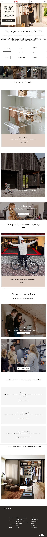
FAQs (10, 523)
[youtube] (11, 510)
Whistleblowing (34, 529)
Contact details (12, 525)
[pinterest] (9, 510)
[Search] (35, 1)
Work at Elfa (18, 527)
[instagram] (4, 510)
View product (23, 142)
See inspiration (23, 282)
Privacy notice (34, 527)
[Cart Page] (45, 1)
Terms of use (34, 522)
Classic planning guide (23, 333)
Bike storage (23, 193)
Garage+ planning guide (23, 368)
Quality (17, 529)
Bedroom (7, 57)
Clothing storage (21, 57)
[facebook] (2, 510)
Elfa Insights (26, 523)
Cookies (32, 524)
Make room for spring (8, 20)
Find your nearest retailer (23, 439)
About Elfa (18, 522)
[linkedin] (6, 510)
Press (25, 521)
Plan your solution (23, 400)
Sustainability (19, 524)
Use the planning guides (23, 419)
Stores (10, 521)
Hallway (35, 57)
